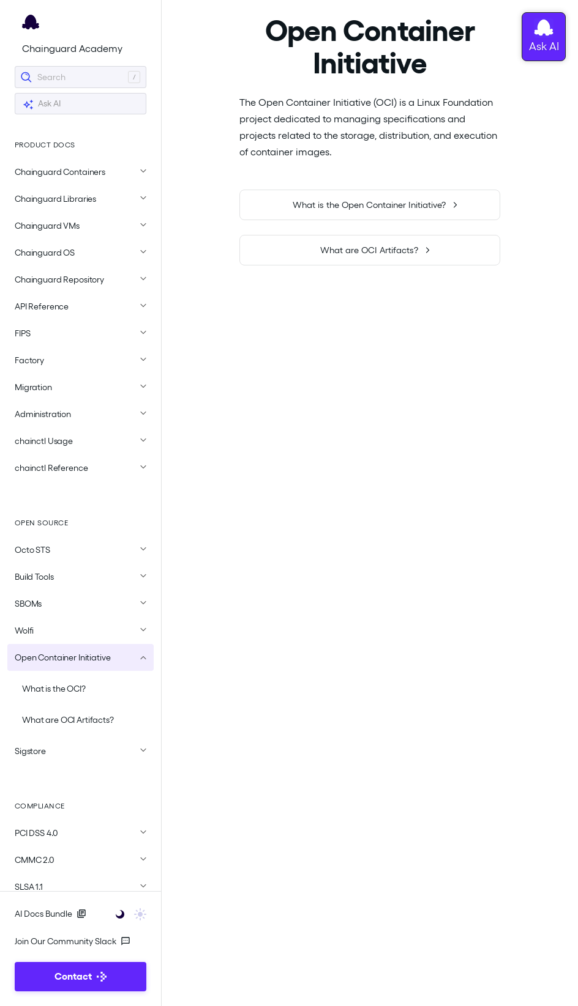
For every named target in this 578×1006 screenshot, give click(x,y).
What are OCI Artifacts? (68, 720)
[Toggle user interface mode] (127, 913)
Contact (80, 976)
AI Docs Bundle (50, 914)
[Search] (80, 77)
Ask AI (42, 104)
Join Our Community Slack (72, 941)
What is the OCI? (54, 688)
